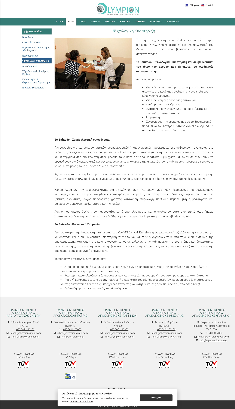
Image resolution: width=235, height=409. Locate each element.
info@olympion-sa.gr (72, 336)
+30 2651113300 (119, 329)
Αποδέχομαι (156, 397)
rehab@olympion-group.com (25, 333)
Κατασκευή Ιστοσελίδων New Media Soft (117, 406)
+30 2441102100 (166, 329)
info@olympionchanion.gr (25, 336)
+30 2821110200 (25, 329)
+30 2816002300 (213, 333)
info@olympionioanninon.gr (119, 336)
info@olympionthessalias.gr (166, 336)
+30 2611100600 (72, 329)
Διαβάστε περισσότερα (81, 401)
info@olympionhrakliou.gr (213, 340)
